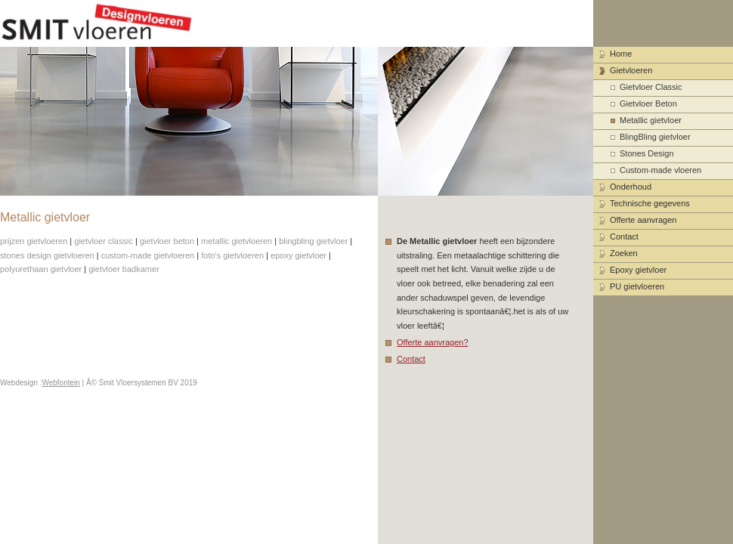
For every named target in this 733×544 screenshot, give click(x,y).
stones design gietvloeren (47, 255)
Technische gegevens (650, 203)
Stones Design (647, 153)
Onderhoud (630, 186)
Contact (411, 358)
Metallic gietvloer (651, 120)
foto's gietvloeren (232, 255)
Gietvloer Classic (651, 86)
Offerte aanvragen (643, 219)
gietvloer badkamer (123, 269)
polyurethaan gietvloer (41, 269)
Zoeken (624, 253)
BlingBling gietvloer (655, 136)
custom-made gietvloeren (148, 255)
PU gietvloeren (637, 286)
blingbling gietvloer (313, 241)
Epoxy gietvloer (638, 269)
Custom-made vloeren (660, 170)
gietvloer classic (103, 241)
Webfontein (60, 383)
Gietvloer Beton (648, 103)
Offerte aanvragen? (433, 342)
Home (621, 53)
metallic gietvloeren (236, 241)
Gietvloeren (631, 70)
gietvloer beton (167, 241)
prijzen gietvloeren (33, 241)
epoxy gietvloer (298, 255)
